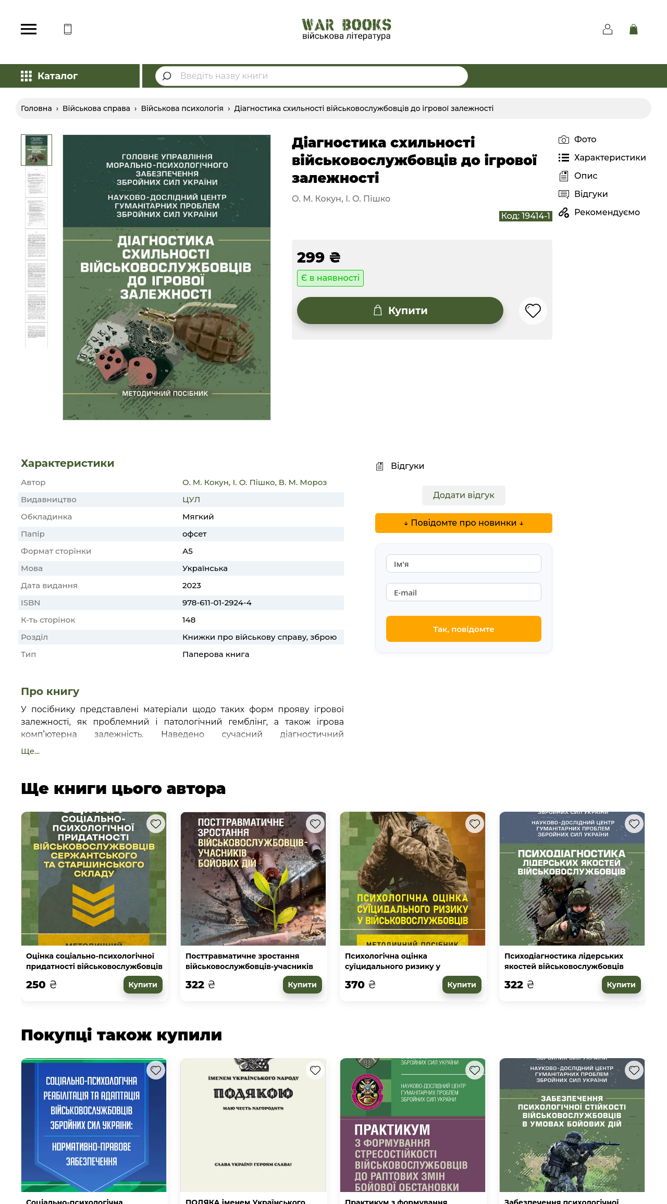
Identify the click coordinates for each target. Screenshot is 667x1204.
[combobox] (311, 76)
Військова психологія (182, 108)
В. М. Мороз (303, 482)
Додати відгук (464, 495)
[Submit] (168, 76)
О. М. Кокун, (206, 482)
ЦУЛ (191, 499)
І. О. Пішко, (254, 482)
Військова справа (96, 108)
